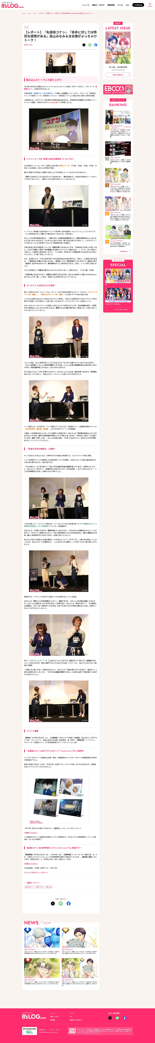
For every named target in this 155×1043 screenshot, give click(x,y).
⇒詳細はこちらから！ (32, 833)
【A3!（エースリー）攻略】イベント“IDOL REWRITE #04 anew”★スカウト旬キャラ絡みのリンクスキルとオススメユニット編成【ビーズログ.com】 (120, 223)
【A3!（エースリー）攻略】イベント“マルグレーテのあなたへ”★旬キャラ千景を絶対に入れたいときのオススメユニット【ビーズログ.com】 (41, 989)
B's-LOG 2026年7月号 (118, 67)
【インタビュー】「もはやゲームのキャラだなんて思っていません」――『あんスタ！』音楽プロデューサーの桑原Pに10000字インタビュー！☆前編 (120, 134)
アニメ (36, 13)
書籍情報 (111, 5)
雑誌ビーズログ (98, 5)
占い (127, 5)
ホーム (23, 13)
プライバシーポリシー (57, 1030)
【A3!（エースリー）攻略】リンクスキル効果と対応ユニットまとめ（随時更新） (120, 163)
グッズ (120, 5)
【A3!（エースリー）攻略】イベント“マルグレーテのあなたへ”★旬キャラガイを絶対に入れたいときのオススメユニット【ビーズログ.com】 (79, 955)
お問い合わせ (43, 1030)
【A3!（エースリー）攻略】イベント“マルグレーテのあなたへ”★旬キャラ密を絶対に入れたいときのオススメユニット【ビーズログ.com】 (41, 955)
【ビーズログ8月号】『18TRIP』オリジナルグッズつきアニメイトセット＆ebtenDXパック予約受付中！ (120, 252)
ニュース (85, 5)
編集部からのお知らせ (77, 1020)
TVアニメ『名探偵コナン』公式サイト (37, 872)
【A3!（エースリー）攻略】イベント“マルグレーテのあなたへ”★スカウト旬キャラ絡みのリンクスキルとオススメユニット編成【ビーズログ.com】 (79, 991)
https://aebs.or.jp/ (96, 1033)
